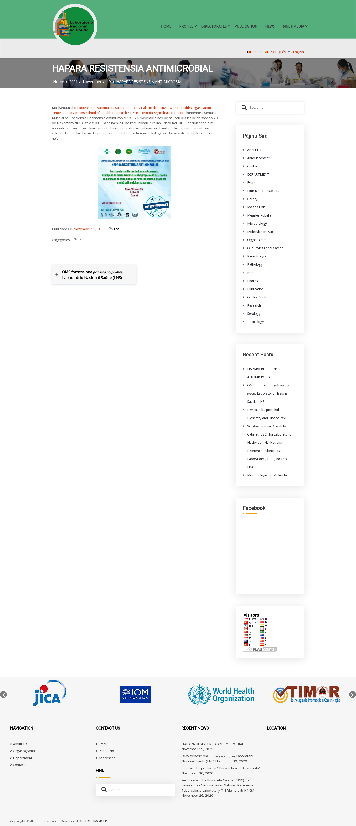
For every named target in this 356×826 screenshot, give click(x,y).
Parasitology (256, 256)
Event (251, 182)
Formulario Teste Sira (263, 191)
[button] (3, 694)
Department (21, 757)
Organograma (22, 750)
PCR (250, 272)
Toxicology (255, 322)
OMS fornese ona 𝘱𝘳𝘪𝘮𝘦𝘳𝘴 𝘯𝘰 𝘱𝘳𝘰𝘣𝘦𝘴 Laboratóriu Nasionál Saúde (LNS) (268, 393)
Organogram (257, 240)
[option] (49, 694)
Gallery (252, 199)
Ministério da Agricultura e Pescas (159, 112)
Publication (255, 289)
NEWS (270, 26)
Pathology (254, 264)
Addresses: (106, 757)
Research (254, 305)
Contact (253, 166)
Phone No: (105, 750)
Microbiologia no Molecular (267, 475)
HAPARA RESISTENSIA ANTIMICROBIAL (212, 744)
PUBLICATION (246, 26)
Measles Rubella (259, 215)
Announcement (258, 158)
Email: (101, 744)
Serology (253, 313)
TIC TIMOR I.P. (96, 821)
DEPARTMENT (258, 174)
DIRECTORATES (214, 26)
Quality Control (258, 297)
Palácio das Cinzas (155, 107)
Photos (252, 281)
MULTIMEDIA (293, 26)
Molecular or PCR (260, 231)
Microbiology (257, 223)
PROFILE (186, 26)
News (77, 239)
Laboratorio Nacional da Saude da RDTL (108, 107)
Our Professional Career (265, 248)
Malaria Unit (256, 207)
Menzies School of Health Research (99, 112)
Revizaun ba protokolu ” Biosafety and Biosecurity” (220, 768)
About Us (254, 150)
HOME (166, 26)
